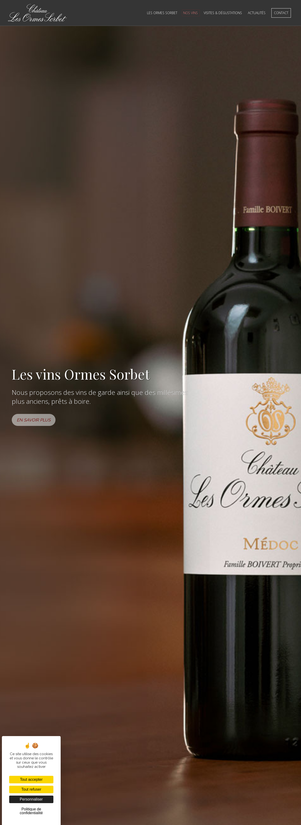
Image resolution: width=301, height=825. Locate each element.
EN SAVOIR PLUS (34, 419)
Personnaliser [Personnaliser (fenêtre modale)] (31, 799)
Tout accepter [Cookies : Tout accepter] (31, 779)
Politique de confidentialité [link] (31, 811)
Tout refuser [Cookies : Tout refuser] (31, 789)
